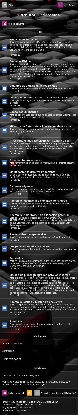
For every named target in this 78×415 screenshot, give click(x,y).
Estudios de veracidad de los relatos (33, 85)
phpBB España (34, 405)
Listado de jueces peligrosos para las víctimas (40, 275)
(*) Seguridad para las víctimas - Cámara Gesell (40, 140)
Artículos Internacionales (26, 160)
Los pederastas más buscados (30, 246)
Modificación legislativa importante (32, 171)
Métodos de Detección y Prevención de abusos (40, 126)
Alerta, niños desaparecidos (28, 234)
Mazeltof (27, 407)
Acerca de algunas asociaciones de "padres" (39, 200)
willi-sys (40, 384)
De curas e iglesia (21, 186)
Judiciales (16, 258)
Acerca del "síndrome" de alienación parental (39, 215)
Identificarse (40, 336)
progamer (12, 407)
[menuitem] (7, 5)
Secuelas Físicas (21, 61)
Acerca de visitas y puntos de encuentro (36, 301)
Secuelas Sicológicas (23, 39)
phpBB (22, 402)
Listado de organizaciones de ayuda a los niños (41, 97)
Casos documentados (24, 111)
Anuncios (16, 321)
